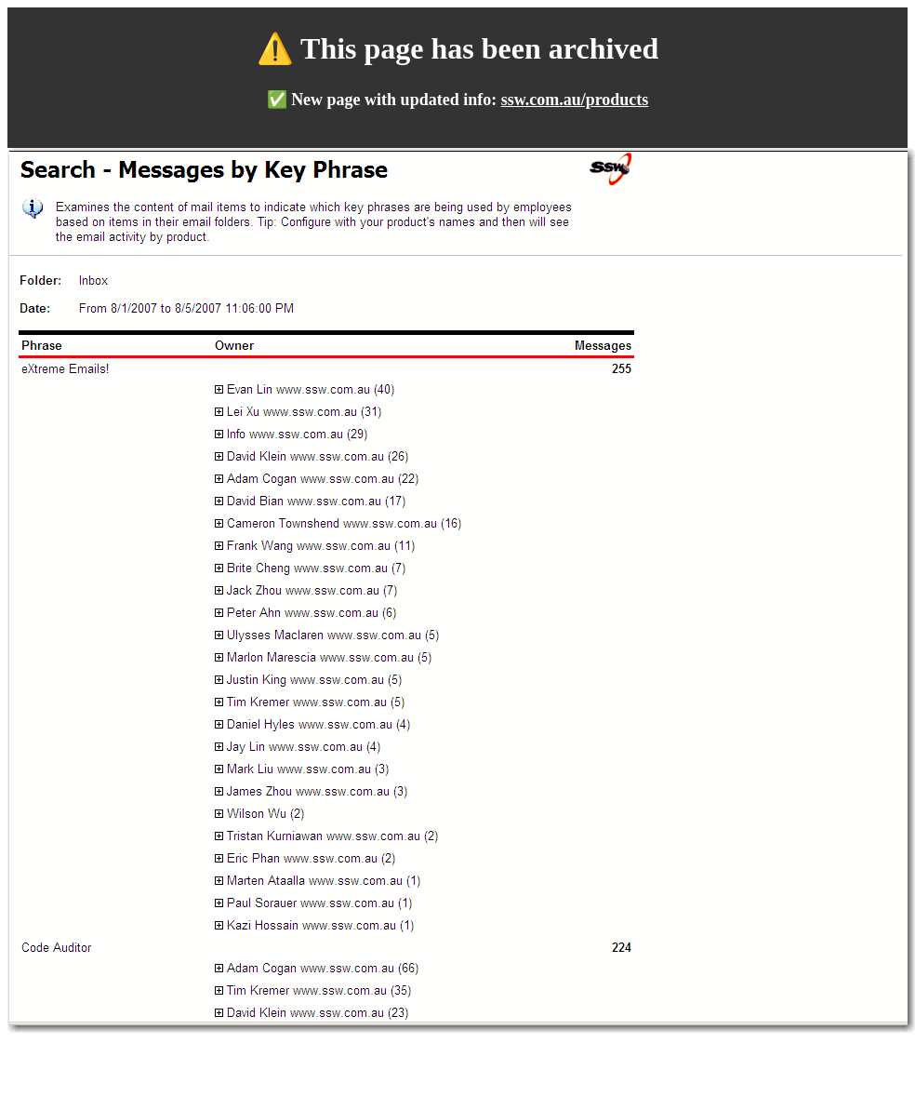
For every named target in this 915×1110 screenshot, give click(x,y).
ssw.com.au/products (575, 99)
